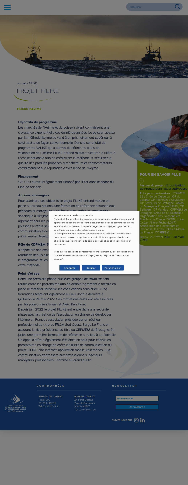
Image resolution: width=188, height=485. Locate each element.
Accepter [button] (69, 268)
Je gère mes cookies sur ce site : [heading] (74, 215)
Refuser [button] (91, 268)
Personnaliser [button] (113, 268)
